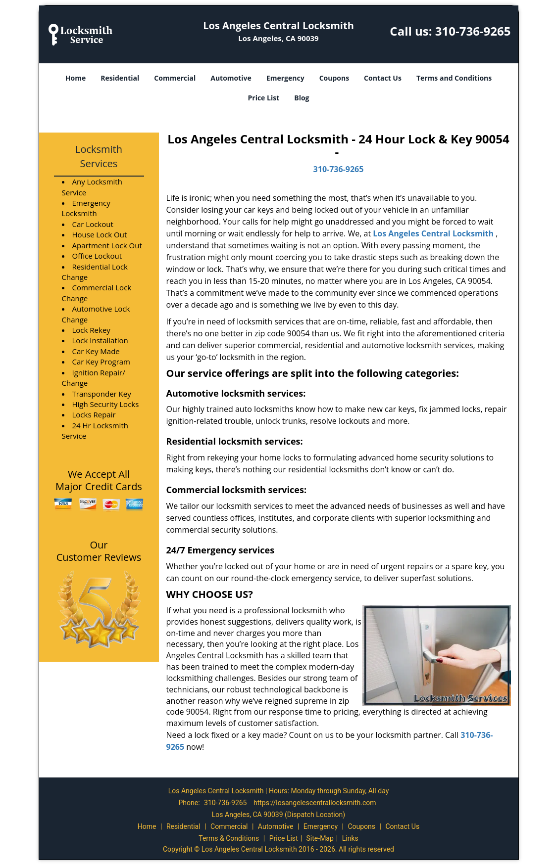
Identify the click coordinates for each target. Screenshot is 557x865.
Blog (301, 97)
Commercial (175, 78)
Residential (120, 78)
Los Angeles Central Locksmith (433, 233)
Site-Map (320, 838)
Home (75, 78)
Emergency (285, 78)
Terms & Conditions (229, 838)
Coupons (334, 78)
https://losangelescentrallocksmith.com (314, 803)
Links (350, 838)
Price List (263, 97)
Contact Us (383, 78)
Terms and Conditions (454, 78)
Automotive (231, 78)
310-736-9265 (473, 31)
